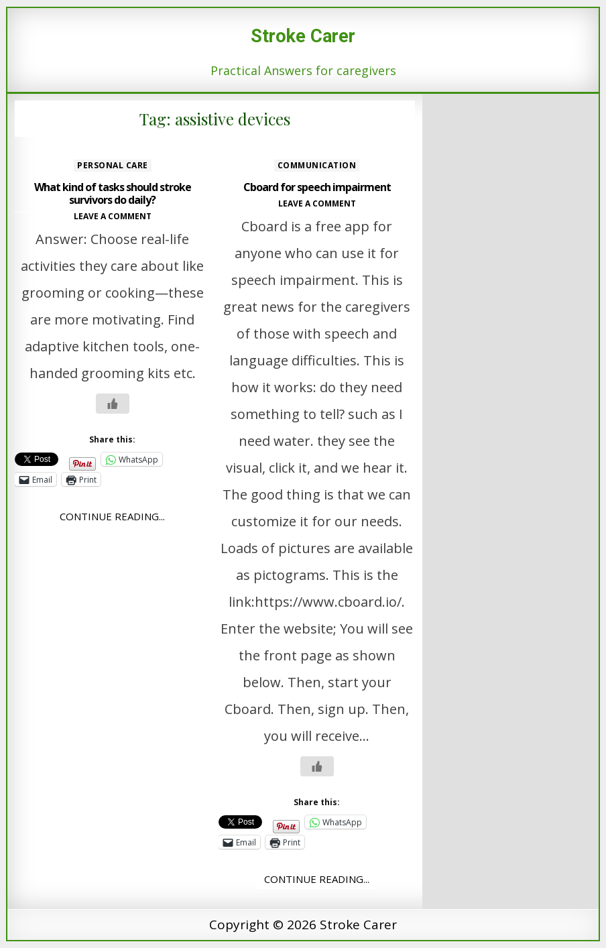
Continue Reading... (112, 516)
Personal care (112, 165)
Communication (317, 165)
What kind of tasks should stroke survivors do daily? (112, 193)
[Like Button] (112, 404)
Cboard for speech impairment (317, 187)
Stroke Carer (303, 36)
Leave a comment (113, 217)
